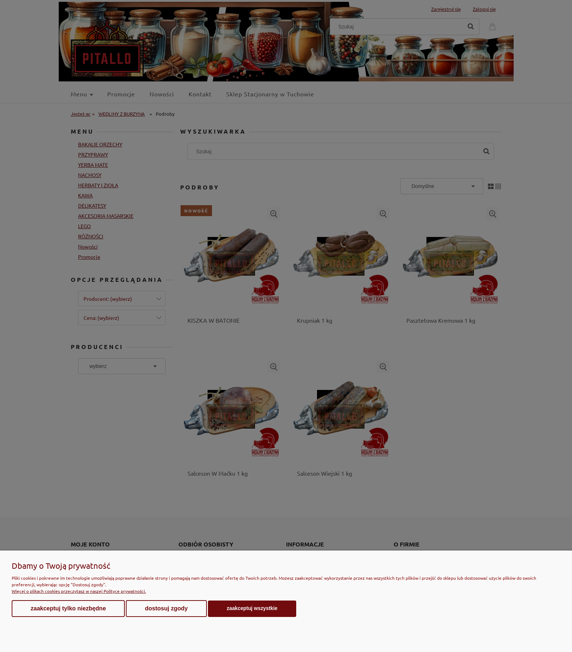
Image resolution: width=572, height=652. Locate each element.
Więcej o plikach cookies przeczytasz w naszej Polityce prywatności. (79, 591)
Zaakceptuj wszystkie (252, 608)
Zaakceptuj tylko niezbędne (68, 608)
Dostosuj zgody (166, 608)
